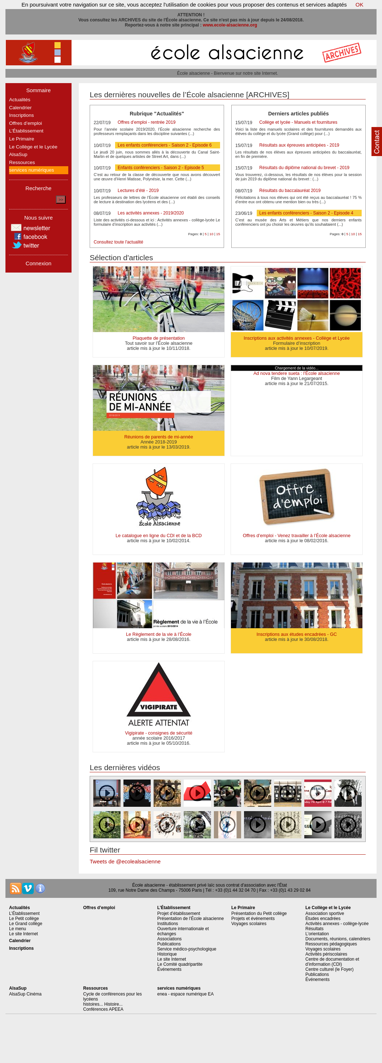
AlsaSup (18, 154)
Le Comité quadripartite (180, 964)
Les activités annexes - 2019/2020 (151, 213)
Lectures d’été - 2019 (138, 190)
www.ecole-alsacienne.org (230, 25)
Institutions (167, 923)
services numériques (31, 170)
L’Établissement (26, 131)
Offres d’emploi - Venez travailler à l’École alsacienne (297, 535)
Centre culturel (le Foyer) (329, 969)
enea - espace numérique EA (185, 994)
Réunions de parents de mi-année (158, 436)
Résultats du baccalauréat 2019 (290, 190)
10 (212, 234)
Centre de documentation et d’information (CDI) (332, 962)
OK (359, 4)
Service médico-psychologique (186, 949)
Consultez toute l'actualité (118, 242)
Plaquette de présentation (159, 338)
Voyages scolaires (249, 923)
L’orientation (317, 933)
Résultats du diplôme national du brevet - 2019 (304, 167)
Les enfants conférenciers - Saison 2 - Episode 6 (165, 145)
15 (218, 234)
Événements (169, 969)
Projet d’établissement (178, 913)
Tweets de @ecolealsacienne (125, 861)
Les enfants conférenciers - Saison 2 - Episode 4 (306, 213)
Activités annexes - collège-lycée (337, 923)
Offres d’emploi (25, 123)
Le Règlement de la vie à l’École (158, 634)
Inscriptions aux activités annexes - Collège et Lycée (297, 338)
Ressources (22, 162)
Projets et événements (253, 918)
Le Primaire (21, 139)
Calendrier (20, 107)
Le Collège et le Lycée (33, 147)
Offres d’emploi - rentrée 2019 (146, 122)
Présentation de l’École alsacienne (190, 918)
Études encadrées (323, 918)
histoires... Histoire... (103, 1004)
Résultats (314, 928)
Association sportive (324, 913)
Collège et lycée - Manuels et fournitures (298, 122)
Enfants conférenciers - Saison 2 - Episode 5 (161, 167)
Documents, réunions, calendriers (337, 938)
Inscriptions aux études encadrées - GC (296, 634)
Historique (167, 954)
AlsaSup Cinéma (25, 994)
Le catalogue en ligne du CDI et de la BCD (158, 535)
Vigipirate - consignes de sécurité (158, 733)
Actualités (20, 99)
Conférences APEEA (103, 1009)
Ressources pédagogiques (331, 944)
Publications (169, 944)
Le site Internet (23, 933)
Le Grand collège (25, 923)
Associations (169, 938)
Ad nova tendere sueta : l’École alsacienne (296, 373)
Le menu (17, 928)
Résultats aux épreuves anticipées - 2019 (299, 145)
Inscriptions (21, 115)
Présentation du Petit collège (259, 913)
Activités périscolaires (326, 954)
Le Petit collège (24, 918)
